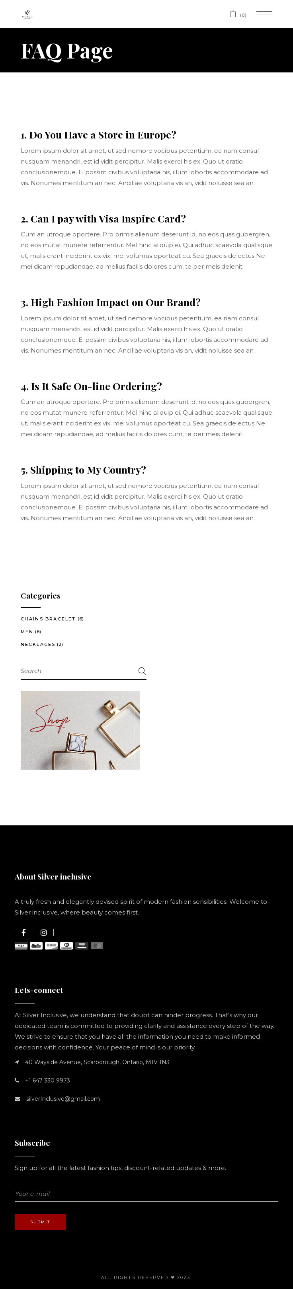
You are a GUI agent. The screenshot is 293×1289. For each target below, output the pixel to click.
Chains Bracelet (48, 619)
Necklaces (38, 644)
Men (27, 631)
